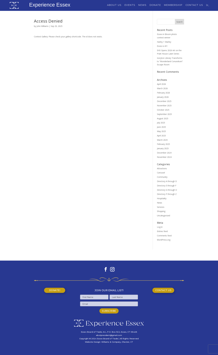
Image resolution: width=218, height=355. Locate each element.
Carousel (161, 172)
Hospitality (161, 198)
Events (129, 5)
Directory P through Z (167, 194)
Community (162, 177)
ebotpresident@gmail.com (109, 335)
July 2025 (161, 122)
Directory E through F (166, 185)
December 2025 (164, 101)
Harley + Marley (164, 42)
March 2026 (162, 88)
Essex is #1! (162, 46)
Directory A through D (167, 181)
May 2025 (161, 131)
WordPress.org (163, 239)
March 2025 (162, 140)
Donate (155, 5)
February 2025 (163, 144)
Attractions (162, 168)
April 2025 (161, 135)
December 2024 (164, 152)
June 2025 (161, 127)
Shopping (161, 211)
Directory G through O (167, 190)
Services (160, 207)
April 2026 (161, 84)
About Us (114, 5)
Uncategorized (163, 215)
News (142, 5)
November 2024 (164, 157)
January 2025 (163, 148)
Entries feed (162, 231)
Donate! (54, 290)
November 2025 (164, 105)
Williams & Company (111, 342)
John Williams (43, 26)
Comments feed (164, 235)
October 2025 (163, 109)
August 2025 (162, 118)
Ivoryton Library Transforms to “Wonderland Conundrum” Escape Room (170, 61)
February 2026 (163, 92)
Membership (173, 5)
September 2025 (164, 114)
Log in (160, 227)
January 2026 (163, 97)
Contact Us (194, 5)
